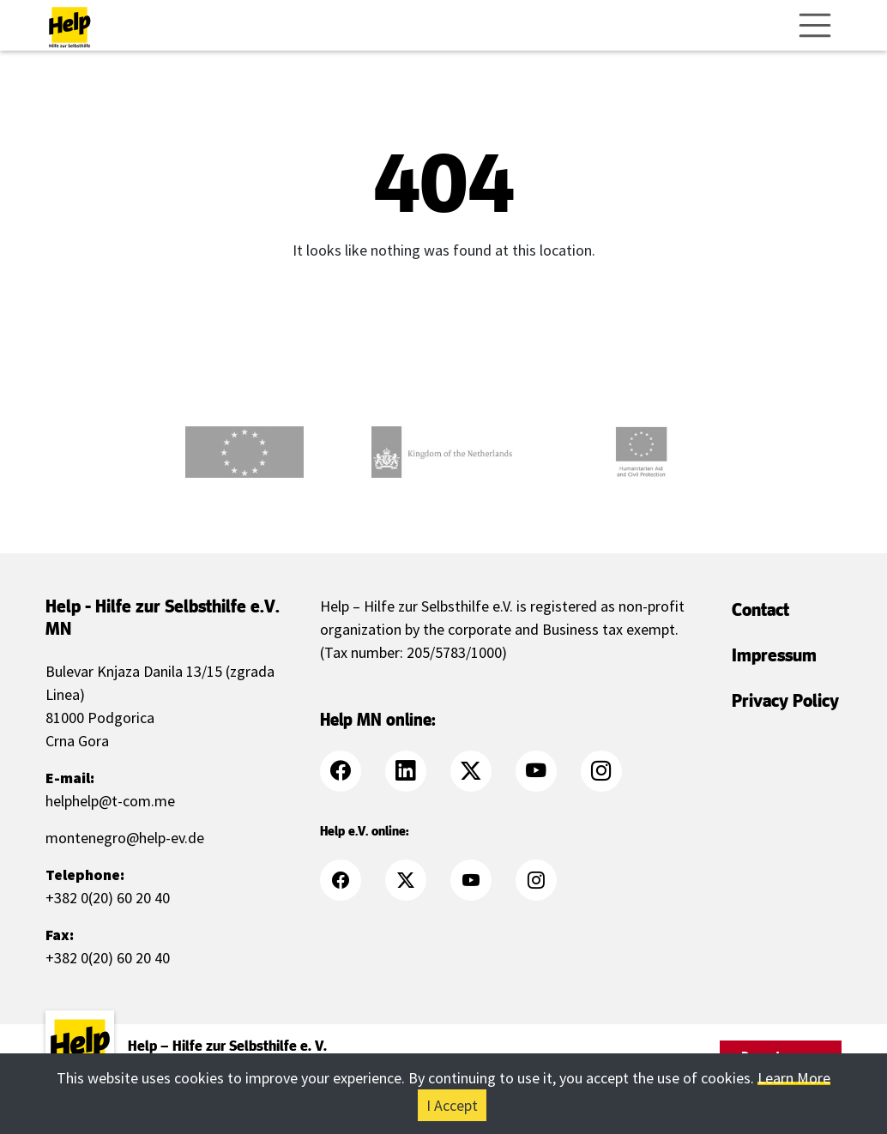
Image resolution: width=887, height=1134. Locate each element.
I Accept (452, 1105)
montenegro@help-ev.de (124, 837)
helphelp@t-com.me (110, 801)
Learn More (793, 1078)
